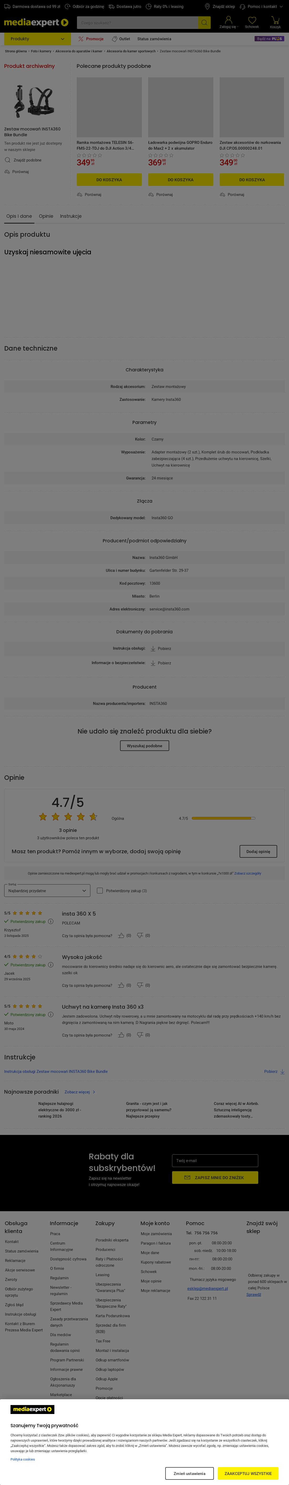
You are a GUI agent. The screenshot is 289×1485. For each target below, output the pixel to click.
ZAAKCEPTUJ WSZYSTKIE (248, 1473)
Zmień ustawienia (189, 1473)
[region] (144, 1442)
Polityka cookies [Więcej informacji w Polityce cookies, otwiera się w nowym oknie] (23, 1459)
